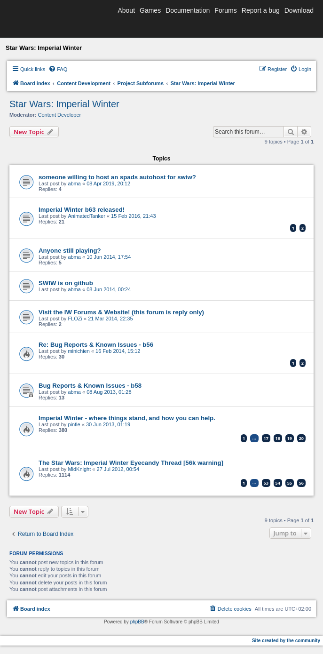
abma (74, 183)
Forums (225, 10)
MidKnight (79, 469)
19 (289, 438)
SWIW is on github (66, 283)
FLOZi (75, 318)
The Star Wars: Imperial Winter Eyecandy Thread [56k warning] (131, 462)
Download (299, 10)
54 (278, 483)
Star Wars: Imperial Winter (64, 104)
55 (289, 483)
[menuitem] (57, 69)
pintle (74, 424)
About (126, 10)
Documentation (187, 10)
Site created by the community (286, 640)
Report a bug (261, 10)
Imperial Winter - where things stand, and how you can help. (127, 418)
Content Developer (59, 115)
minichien (78, 351)
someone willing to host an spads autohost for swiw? (117, 177)
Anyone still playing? (70, 250)
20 (301, 438)
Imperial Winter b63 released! (82, 209)
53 (266, 483)
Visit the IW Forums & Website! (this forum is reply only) (121, 312)
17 (266, 438)
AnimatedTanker (86, 216)
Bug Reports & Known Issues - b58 (90, 385)
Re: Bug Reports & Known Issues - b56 (96, 344)
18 (278, 438)
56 (301, 483)
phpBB (137, 621)
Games (150, 10)
